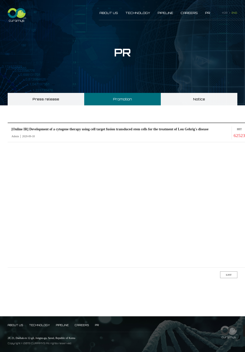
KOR (225, 13)
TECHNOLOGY (137, 13)
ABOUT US (109, 13)
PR (207, 13)
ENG (234, 13)
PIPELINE (165, 13)
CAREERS (189, 13)
